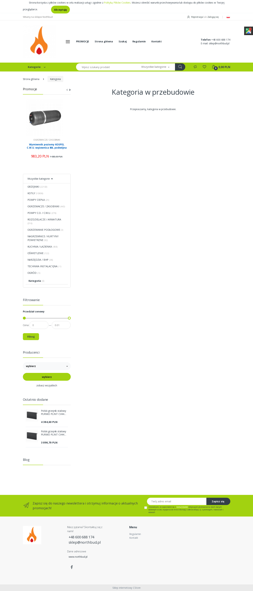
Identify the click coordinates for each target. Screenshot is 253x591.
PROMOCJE (82, 41)
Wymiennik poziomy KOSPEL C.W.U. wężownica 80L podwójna (47, 146)
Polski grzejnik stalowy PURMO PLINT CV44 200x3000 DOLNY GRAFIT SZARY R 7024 (53, 412)
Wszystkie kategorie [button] (38, 178)
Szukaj (123, 41)
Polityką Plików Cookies (117, 2)
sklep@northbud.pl (219, 43)
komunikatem (182, 507)
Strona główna (104, 41)
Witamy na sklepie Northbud (38, 16)
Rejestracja (195, 16)
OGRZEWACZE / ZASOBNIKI (46, 139)
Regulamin (139, 41)
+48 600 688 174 (220, 39)
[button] (155, 67)
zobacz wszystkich (46, 385)
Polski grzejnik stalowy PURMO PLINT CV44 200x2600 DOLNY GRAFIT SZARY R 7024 (53, 433)
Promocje (30, 89)
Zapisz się (218, 501)
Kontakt (156, 41)
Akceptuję (60, 9)
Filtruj (31, 336)
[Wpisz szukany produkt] (106, 67)
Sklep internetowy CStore (126, 587)
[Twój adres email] (177, 501)
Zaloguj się (213, 16)
